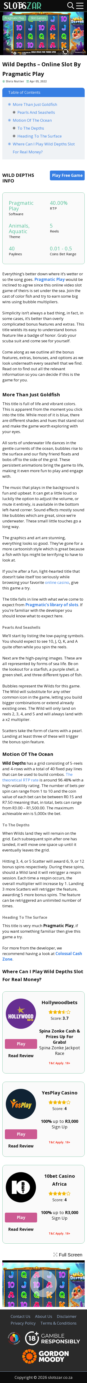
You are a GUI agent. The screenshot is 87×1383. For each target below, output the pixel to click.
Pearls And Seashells (36, 112)
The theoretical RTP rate (37, 777)
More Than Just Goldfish (35, 104)
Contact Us (20, 1316)
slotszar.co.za (60, 1377)
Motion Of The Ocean (32, 120)
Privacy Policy (23, 1323)
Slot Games (38, 18)
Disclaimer (67, 1316)
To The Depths (30, 128)
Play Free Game (67, 175)
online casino (57, 582)
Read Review (21, 1055)
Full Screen (67, 1254)
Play (21, 1044)
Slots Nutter (15, 81)
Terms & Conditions (58, 1323)
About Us (43, 1316)
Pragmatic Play (14, 18)
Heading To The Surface (39, 136)
